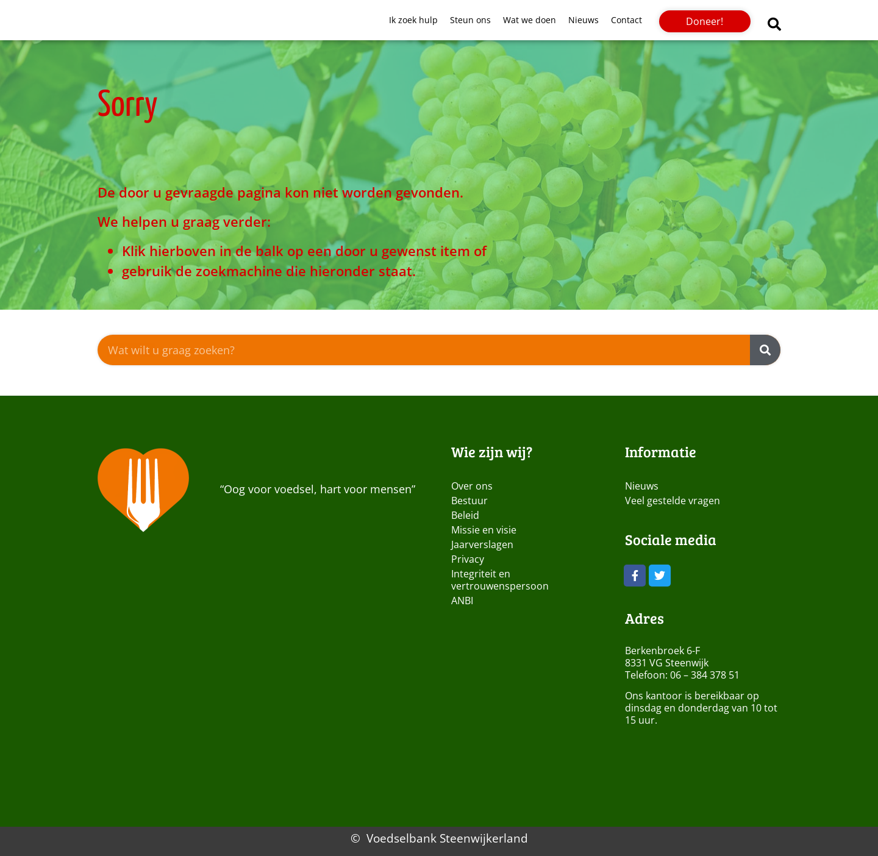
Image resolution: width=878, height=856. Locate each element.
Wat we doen (529, 20)
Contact (626, 20)
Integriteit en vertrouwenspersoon (500, 580)
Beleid (465, 515)
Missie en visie (483, 530)
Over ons (472, 486)
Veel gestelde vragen (672, 500)
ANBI (462, 600)
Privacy (467, 559)
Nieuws (583, 20)
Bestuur (469, 500)
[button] (774, 24)
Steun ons (470, 20)
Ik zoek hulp (413, 20)
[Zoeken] (765, 350)
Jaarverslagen (482, 544)
